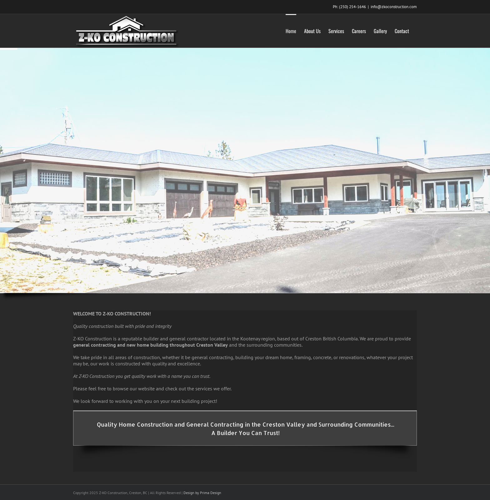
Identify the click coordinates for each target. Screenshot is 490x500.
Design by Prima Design (202, 492)
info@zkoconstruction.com (394, 6)
